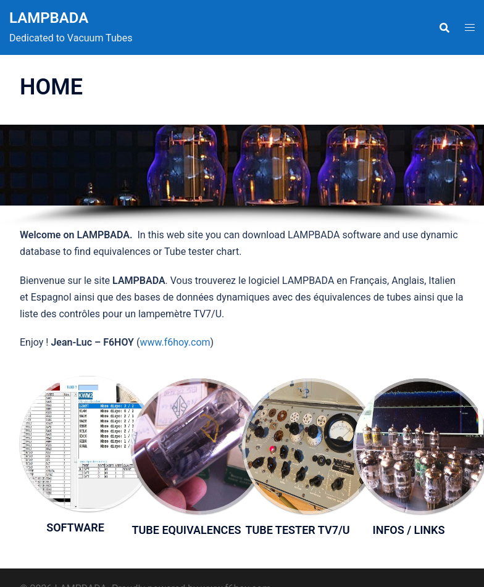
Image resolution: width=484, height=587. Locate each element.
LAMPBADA (48, 18)
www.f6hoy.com (175, 342)
